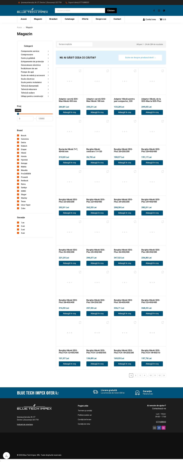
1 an (22, 223)
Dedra (23, 142)
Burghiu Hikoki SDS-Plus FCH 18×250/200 (124, 351)
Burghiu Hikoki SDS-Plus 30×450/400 (123, 301)
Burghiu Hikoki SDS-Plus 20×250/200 (123, 150)
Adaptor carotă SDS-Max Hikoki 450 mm (68, 100)
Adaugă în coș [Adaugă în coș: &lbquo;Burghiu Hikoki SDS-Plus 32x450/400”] (152, 313)
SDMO (23, 191)
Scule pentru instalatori (35, 82)
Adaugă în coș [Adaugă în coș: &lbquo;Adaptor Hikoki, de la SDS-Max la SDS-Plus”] (152, 112)
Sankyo (24, 188)
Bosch (23, 136)
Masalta (24, 170)
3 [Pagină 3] (140, 375)
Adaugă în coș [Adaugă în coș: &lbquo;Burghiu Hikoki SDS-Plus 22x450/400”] (97, 213)
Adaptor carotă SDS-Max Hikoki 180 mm (96, 100)
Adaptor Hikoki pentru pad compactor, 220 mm (124, 101)
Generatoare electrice (35, 65)
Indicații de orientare (25, 424)
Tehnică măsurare (35, 89)
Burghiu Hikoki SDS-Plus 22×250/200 (68, 200)
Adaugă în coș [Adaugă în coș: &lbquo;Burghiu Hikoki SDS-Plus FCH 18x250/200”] (124, 364)
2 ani (23, 226)
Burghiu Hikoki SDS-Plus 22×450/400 (95, 200)
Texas (23, 201)
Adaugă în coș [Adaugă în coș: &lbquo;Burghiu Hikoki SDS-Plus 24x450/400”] (152, 213)
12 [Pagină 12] (159, 375)
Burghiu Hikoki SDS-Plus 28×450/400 (68, 301)
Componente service (35, 51)
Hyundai (24, 160)
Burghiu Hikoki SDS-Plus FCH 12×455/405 (69, 351)
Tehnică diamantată (35, 85)
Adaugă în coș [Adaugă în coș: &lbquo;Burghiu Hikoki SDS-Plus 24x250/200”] (124, 213)
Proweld (24, 177)
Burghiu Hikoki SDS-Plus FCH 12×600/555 (96, 351)
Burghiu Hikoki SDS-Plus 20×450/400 (150, 150)
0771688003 (84, 2)
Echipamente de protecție (35, 61)
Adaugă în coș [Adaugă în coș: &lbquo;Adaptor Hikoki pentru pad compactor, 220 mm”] (124, 112)
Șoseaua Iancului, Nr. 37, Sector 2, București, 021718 (41, 2)
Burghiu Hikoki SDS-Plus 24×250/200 (123, 200)
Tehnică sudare (35, 92)
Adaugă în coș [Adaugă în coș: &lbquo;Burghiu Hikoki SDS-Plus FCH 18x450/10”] (152, 364)
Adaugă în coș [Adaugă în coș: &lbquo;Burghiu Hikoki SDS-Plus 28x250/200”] (152, 263)
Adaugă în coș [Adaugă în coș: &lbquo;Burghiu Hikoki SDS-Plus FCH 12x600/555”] (97, 364)
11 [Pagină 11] (155, 375)
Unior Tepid (25, 205)
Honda (23, 156)
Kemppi (24, 163)
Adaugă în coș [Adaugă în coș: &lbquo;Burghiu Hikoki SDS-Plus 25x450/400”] (97, 263)
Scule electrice (35, 78)
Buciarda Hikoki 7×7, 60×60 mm (68, 150)
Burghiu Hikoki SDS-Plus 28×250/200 (150, 251)
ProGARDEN (26, 174)
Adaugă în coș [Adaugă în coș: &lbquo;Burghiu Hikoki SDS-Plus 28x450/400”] (69, 313)
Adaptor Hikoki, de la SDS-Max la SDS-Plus (151, 100)
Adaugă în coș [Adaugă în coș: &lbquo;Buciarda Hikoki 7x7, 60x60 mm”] (69, 162)
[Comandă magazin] (75, 44)
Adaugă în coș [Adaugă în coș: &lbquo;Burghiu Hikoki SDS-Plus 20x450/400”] (152, 162)
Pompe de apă (35, 71)
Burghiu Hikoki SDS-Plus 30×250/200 (95, 301)
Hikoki (23, 153)
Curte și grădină (35, 58)
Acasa (19, 27)
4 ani (23, 233)
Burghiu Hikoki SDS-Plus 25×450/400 (95, 251)
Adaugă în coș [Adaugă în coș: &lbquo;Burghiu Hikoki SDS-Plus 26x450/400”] (124, 263)
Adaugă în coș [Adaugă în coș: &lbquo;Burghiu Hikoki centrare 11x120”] (97, 162)
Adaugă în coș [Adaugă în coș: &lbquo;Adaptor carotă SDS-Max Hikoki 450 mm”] (69, 112)
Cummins (25, 139)
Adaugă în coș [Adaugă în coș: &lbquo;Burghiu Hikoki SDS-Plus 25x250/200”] (69, 263)
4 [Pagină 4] (144, 375)
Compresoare (35, 54)
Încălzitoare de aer (35, 68)
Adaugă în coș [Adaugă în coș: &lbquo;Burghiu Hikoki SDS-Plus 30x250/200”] (97, 313)
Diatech (24, 146)
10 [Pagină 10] (150, 375)
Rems (23, 184)
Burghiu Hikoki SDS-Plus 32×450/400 (150, 301)
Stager (23, 195)
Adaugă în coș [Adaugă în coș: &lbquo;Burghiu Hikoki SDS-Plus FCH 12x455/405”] (69, 364)
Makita (23, 167)
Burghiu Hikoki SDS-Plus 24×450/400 (150, 200)
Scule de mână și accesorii (35, 75)
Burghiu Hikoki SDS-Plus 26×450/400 (123, 251)
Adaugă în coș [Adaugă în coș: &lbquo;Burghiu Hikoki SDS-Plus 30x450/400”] (124, 313)
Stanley (24, 198)
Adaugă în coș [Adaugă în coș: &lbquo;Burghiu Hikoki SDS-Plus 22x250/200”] (69, 213)
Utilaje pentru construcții (35, 96)
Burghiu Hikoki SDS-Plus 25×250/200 (68, 251)
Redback (24, 181)
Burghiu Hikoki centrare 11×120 (94, 150)
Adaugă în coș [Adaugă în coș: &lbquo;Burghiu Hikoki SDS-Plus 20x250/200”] (124, 162)
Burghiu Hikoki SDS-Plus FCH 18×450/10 (150, 351)
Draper (24, 149)
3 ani (23, 230)
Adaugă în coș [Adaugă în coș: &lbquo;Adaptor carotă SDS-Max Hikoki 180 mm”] (97, 112)
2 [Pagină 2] (135, 375)
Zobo (23, 208)
